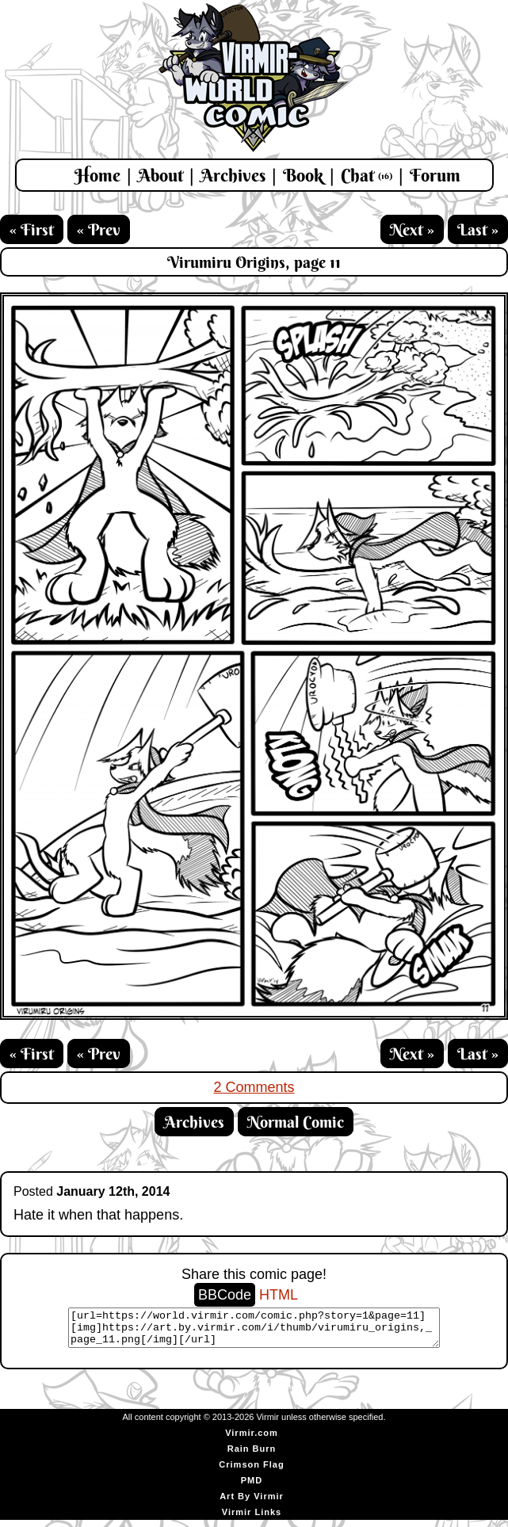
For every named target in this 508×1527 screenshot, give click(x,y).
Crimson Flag (251, 1471)
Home (97, 175)
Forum (435, 175)
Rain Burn (252, 1455)
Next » (412, 229)
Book (303, 175)
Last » (477, 229)
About (160, 175)
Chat (366, 175)
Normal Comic (295, 1122)
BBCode (224, 1295)
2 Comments (253, 1087)
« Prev (98, 229)
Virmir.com (251, 1440)
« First (32, 229)
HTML (278, 1295)
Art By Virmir (252, 1503)
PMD (251, 1487)
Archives (233, 175)
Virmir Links (251, 1519)
